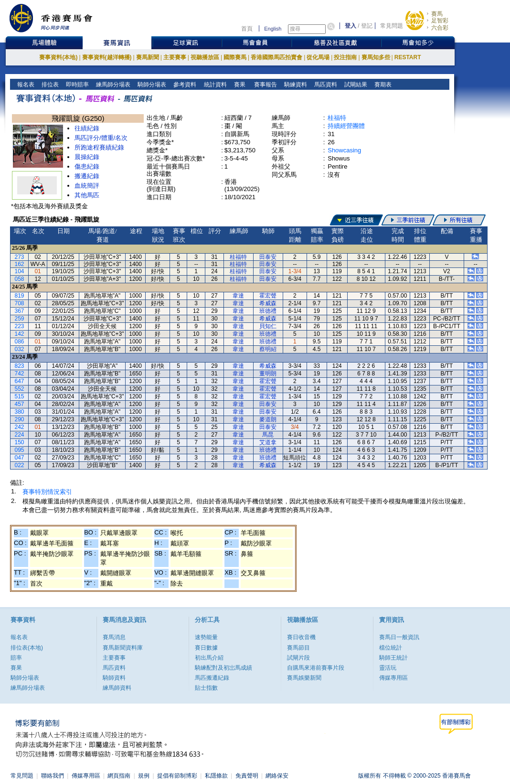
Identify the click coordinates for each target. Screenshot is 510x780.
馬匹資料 (325, 84)
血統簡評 (86, 185)
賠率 (16, 657)
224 (19, 434)
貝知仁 (267, 326)
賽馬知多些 (375, 57)
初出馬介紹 (209, 657)
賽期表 (382, 84)
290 (19, 419)
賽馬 (437, 14)
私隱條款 (216, 775)
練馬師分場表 (112, 84)
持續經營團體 (346, 125)
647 (19, 381)
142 (19, 334)
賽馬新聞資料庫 (123, 647)
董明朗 (267, 373)
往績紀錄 (86, 128)
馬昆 (268, 434)
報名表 (25, 84)
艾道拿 (267, 442)
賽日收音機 (301, 637)
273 (19, 257)
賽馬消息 (114, 637)
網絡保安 (277, 775)
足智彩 (439, 20)
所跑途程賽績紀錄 (99, 147)
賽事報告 (264, 84)
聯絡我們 (52, 775)
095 (19, 450)
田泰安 (267, 257)
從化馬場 (318, 57)
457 (19, 404)
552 (19, 388)
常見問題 (391, 25)
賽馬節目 (298, 647)
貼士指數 (206, 687)
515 (19, 396)
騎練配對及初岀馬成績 (223, 667)
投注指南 (345, 57)
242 (19, 427)
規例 (143, 775)
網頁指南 (118, 775)
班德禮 (267, 311)
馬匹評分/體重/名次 (101, 137)
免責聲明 (246, 775)
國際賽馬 (234, 57)
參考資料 (184, 84)
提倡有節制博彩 (177, 775)
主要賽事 (174, 57)
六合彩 (439, 27)
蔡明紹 (267, 349)
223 (19, 326)
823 (19, 366)
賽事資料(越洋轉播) (107, 57)
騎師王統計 (393, 657)
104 (19, 271)
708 (19, 303)
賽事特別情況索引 (47, 491)
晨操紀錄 (86, 156)
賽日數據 (206, 647)
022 (19, 465)
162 (19, 264)
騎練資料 (295, 84)
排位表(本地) (27, 647)
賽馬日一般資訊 (399, 637)
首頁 (247, 28)
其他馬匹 (86, 195)
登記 (366, 25)
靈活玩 (387, 667)
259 (19, 318)
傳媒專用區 (393, 677)
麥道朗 (267, 419)
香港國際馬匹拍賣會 (276, 57)
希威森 (267, 303)
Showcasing (344, 150)
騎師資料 (114, 677)
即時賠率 (76, 84)
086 (19, 341)
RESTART (407, 57)
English (272, 29)
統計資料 (214, 84)
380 (19, 411)
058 (19, 279)
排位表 (49, 84)
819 (19, 295)
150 (19, 442)
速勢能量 (206, 637)
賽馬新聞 (147, 57)
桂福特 (337, 117)
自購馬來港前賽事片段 (315, 667)
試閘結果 (355, 84)
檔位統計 (390, 647)
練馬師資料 (117, 687)
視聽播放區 (205, 57)
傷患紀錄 (86, 166)
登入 (350, 25)
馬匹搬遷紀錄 (212, 677)
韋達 (238, 295)
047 (19, 457)
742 (19, 373)
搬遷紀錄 (86, 176)
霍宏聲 (267, 295)
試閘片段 (298, 657)
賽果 (238, 84)
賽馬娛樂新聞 (304, 677)
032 (19, 349)
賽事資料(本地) (58, 57)
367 (19, 311)
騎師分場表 (151, 84)
